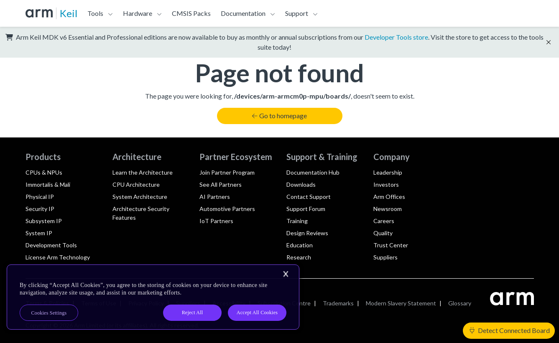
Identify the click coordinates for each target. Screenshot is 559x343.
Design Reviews (307, 232)
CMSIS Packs (191, 13)
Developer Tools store (396, 37)
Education (299, 245)
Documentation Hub (312, 172)
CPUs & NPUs (44, 172)
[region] (153, 297)
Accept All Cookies (257, 312)
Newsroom (387, 208)
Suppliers (385, 257)
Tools (95, 13)
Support (296, 13)
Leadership (387, 172)
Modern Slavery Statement (401, 303)
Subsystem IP (44, 220)
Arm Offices (389, 196)
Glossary (459, 303)
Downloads (301, 184)
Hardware (137, 13)
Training (297, 220)
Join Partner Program (227, 172)
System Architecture (139, 196)
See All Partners (220, 184)
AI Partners (214, 196)
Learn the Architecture (142, 172)
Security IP (40, 208)
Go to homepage (279, 115)
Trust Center (390, 245)
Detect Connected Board (510, 330)
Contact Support (308, 196)
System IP (39, 232)
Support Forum (305, 208)
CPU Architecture (136, 184)
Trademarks (338, 303)
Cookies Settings (49, 313)
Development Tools (51, 245)
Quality (383, 232)
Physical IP (40, 196)
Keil (68, 13)
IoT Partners (216, 220)
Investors (386, 184)
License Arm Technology (58, 257)
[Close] (285, 274)
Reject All (192, 312)
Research (298, 257)
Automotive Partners (227, 208)
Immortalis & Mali (48, 184)
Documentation (243, 13)
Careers (383, 220)
